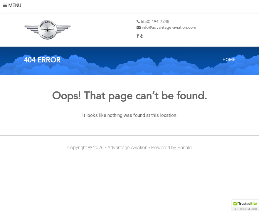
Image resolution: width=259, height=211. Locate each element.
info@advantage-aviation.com (166, 27)
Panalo (184, 147)
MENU (12, 5)
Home (229, 60)
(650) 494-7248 (153, 22)
